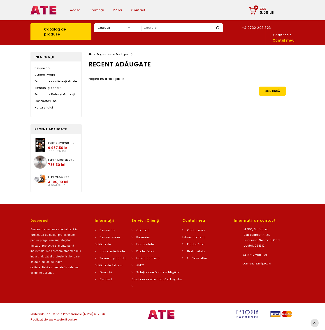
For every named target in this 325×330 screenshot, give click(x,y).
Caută (217, 28)
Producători (145, 251)
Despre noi (42, 68)
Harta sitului (44, 107)
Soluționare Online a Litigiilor (158, 272)
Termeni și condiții (48, 88)
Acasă (75, 10)
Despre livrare (45, 75)
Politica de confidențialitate (56, 81)
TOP (314, 323)
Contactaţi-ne (46, 101)
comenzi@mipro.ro (256, 263)
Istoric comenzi (148, 258)
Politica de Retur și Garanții (55, 94)
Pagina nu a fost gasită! (115, 54)
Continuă (272, 91)
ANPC (140, 265)
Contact (138, 10)
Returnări (143, 237)
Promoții (97, 10)
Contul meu (196, 230)
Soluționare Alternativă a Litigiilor (157, 279)
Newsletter (199, 258)
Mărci (117, 10)
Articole (161, 10)
